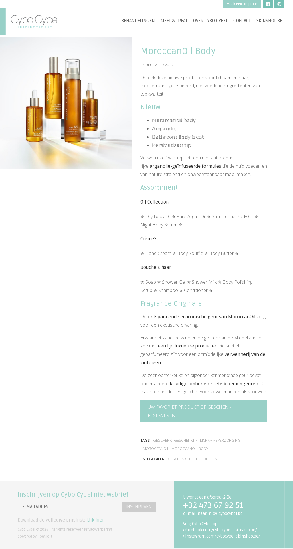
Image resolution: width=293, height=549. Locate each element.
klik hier (95, 520)
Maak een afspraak (242, 4)
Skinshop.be (269, 21)
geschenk (162, 440)
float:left (44, 536)
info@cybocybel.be (225, 513)
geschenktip (186, 440)
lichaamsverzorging (220, 440)
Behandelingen (138, 21)
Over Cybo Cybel (210, 21)
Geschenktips (181, 458)
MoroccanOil (156, 448)
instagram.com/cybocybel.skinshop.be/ (222, 536)
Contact (242, 21)
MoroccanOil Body (189, 448)
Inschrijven (138, 507)
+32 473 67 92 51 (213, 505)
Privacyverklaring (98, 529)
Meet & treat (174, 21)
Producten (206, 458)
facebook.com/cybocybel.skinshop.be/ (221, 530)
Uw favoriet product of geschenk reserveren (189, 411)
